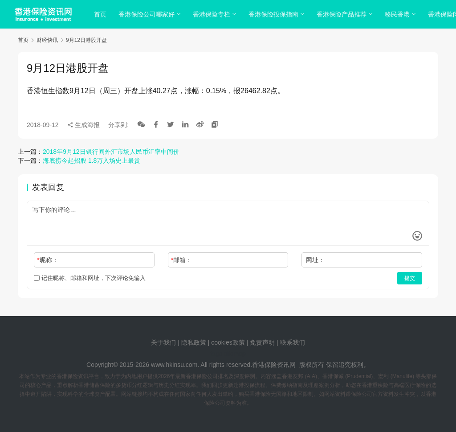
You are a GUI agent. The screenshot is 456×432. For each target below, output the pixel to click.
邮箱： (181, 259)
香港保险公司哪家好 (148, 14)
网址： (315, 259)
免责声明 (263, 342)
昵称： (47, 259)
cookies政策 (227, 342)
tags (216, 353)
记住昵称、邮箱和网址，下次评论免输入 (90, 278)
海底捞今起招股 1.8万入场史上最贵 (91, 160)
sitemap (235, 353)
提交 (409, 278)
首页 (101, 14)
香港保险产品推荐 (343, 14)
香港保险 (264, 364)
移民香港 (398, 14)
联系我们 (292, 342)
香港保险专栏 (213, 14)
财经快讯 (47, 40)
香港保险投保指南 (275, 14)
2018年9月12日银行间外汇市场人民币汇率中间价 (111, 151)
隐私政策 (193, 342)
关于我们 (163, 342)
